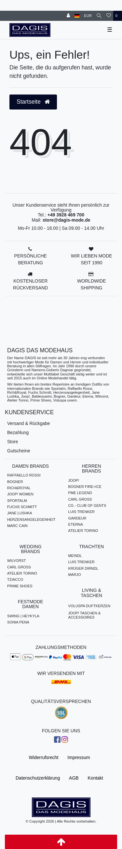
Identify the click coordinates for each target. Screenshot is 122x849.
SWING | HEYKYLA (23, 616)
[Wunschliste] (108, 16)
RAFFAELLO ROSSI (24, 475)
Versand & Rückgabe (28, 423)
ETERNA (75, 524)
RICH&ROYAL (19, 488)
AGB (74, 778)
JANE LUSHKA (19, 513)
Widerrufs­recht (43, 757)
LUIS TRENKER (81, 512)
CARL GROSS (80, 499)
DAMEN (71, 4)
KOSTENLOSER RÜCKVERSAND (30, 284)
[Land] (77, 16)
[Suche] (99, 16)
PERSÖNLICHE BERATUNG (30, 259)
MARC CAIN (17, 526)
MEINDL (75, 556)
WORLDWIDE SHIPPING (91, 284)
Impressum (78, 757)
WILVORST (16, 561)
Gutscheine (18, 450)
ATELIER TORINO (83, 531)
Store (12, 441)
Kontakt (95, 778)
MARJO (74, 575)
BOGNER (15, 482)
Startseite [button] (33, 101)
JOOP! (73, 480)
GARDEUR (77, 518)
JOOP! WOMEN (20, 494)
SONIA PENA (18, 622)
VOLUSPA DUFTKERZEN (89, 606)
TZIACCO (15, 579)
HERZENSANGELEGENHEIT (31, 519)
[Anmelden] (68, 16)
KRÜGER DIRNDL (83, 568)
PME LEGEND (80, 493)
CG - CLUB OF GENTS (87, 505)
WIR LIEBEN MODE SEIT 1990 (91, 259)
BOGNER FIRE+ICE (85, 487)
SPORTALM (17, 501)
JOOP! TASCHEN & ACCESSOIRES (84, 615)
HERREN (91, 4)
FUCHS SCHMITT (22, 507)
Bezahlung (18, 432)
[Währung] (88, 16)
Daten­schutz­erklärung (38, 778)
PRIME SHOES (20, 586)
